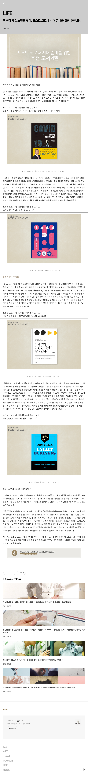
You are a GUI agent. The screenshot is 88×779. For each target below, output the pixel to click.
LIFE (7, 13)
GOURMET (9, 760)
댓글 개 (5, 709)
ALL (5, 747)
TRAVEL (7, 756)
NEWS (6, 769)
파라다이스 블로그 (15, 720)
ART (5, 751)
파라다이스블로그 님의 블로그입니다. (19, 723)
